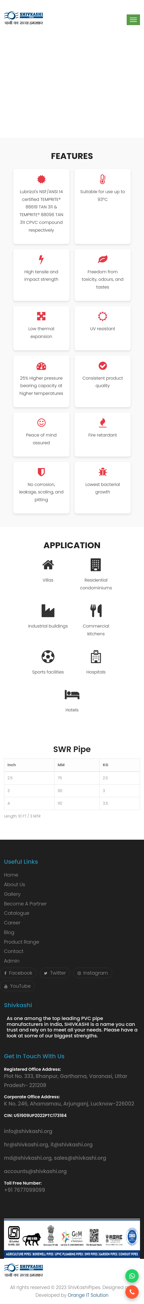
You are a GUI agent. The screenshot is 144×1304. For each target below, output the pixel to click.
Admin (11, 960)
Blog (9, 932)
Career (12, 922)
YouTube (17, 986)
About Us (14, 884)
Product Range (21, 942)
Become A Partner (25, 903)
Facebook (18, 973)
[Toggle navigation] (133, 19)
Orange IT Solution (88, 1295)
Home (11, 874)
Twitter (55, 973)
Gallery (12, 894)
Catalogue (16, 913)
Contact (13, 951)
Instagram (93, 973)
